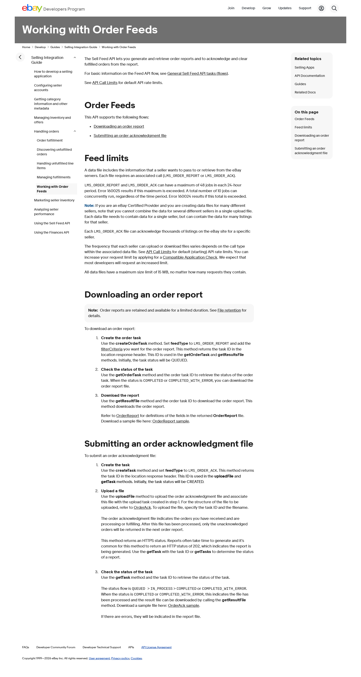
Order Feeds (304, 119)
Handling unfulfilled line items (55, 165)
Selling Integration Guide (80, 47)
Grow (266, 8)
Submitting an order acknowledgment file (130, 135)
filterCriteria (111, 349)
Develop (248, 8)
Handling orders (47, 131)
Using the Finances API (51, 232)
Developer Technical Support (102, 647)
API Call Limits (104, 82)
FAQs (25, 647)
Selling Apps (304, 67)
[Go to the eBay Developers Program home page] (53, 8)
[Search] (334, 8)
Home (26, 47)
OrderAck (142, 507)
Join (231, 8)
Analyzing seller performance (46, 211)
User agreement (99, 658)
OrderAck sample (183, 605)
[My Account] (321, 8)
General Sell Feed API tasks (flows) (197, 73)
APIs (131, 647)
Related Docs (305, 92)
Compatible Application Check (190, 257)
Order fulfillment (50, 140)
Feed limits (303, 127)
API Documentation (310, 76)
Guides (55, 47)
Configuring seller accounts (48, 87)
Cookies (136, 658)
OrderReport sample (170, 421)
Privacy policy (120, 658)
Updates (284, 8)
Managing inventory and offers (52, 120)
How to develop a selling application (53, 73)
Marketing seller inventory (54, 200)
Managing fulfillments (53, 177)
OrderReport (127, 415)
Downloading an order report (119, 126)
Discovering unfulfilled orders (54, 152)
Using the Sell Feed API (52, 223)
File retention (229, 310)
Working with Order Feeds (52, 189)
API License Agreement (156, 647)
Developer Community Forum (55, 647)
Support (305, 8)
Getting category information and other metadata (50, 104)
